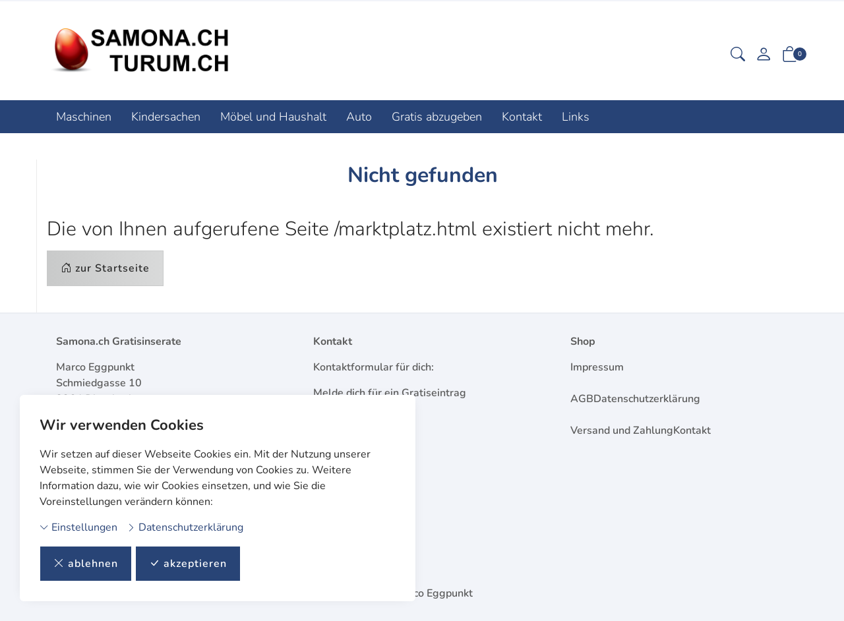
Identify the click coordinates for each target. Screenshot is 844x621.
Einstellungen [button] (78, 527)
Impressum (597, 367)
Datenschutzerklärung (185, 527)
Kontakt (522, 117)
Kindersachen (165, 117)
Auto (359, 117)
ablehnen (85, 564)
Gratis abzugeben (437, 117)
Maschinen (83, 117)
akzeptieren (188, 564)
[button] (738, 56)
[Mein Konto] (763, 55)
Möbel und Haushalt (273, 117)
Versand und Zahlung (621, 430)
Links (575, 117)
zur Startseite (105, 268)
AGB (581, 399)
